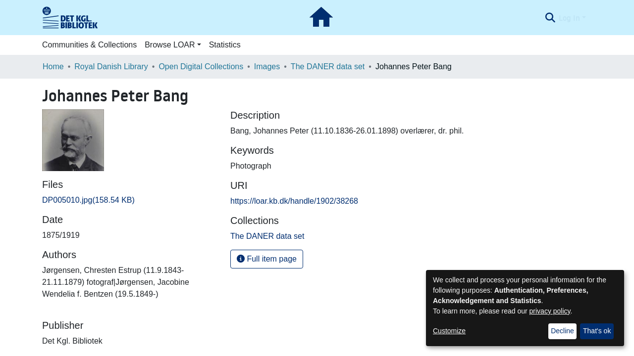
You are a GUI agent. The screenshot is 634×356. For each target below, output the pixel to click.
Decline (562, 331)
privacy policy (550, 311)
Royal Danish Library (111, 66)
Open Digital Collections (200, 66)
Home (53, 66)
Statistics (225, 45)
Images (267, 66)
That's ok (597, 331)
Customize (449, 331)
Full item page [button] (267, 259)
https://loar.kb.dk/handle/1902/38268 (294, 201)
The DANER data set (328, 66)
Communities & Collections (89, 45)
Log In (569, 17)
